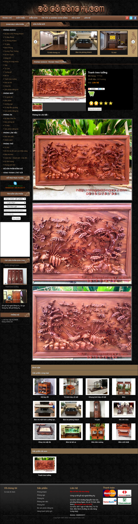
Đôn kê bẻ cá (71, 442)
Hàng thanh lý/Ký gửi (13, 173)
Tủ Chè (7, 69)
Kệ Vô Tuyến (9, 55)
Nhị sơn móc (123, 419)
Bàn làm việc (9, 136)
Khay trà (7, 86)
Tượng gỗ (8, 72)
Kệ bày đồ (44, 397)
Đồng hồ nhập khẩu (11, 62)
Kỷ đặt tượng (9, 161)
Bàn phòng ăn (9, 122)
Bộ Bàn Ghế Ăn (10, 118)
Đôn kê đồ (8, 83)
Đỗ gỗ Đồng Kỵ (14, 308)
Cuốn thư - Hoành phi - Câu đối (15, 158)
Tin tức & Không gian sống (55, 18)
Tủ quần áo (8, 97)
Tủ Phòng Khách (10, 41)
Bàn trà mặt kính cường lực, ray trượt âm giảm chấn (44, 419)
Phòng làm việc (10, 133)
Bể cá (6, 76)
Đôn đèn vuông (97, 442)
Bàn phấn (7, 101)
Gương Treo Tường (11, 51)
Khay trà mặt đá (45, 442)
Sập (5, 65)
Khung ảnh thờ (9, 165)
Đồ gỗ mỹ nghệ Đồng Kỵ (11, 306)
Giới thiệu (20, 18)
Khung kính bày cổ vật (97, 397)
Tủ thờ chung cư (55, 42)
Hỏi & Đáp (76, 18)
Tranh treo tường (44, 475)
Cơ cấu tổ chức (9, 492)
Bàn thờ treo (8, 154)
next (133, 42)
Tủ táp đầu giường (11, 108)
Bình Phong (8, 48)
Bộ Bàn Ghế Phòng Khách (13, 34)
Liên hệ (87, 18)
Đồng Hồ (7, 58)
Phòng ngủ (8, 93)
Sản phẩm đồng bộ (11, 90)
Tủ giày (7, 44)
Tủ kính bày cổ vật (71, 397)
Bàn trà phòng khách (85, 42)
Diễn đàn (33, 18)
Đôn (123, 397)
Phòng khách (9, 30)
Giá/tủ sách (8, 140)
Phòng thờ (8, 144)
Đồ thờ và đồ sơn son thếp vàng (15, 151)
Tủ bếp (7, 125)
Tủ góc (97, 419)
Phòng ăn (7, 115)
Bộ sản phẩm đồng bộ (13, 169)
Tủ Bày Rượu (9, 37)
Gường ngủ (8, 104)
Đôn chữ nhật (123, 442)
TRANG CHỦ (7, 18)
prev (36, 42)
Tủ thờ (115, 42)
